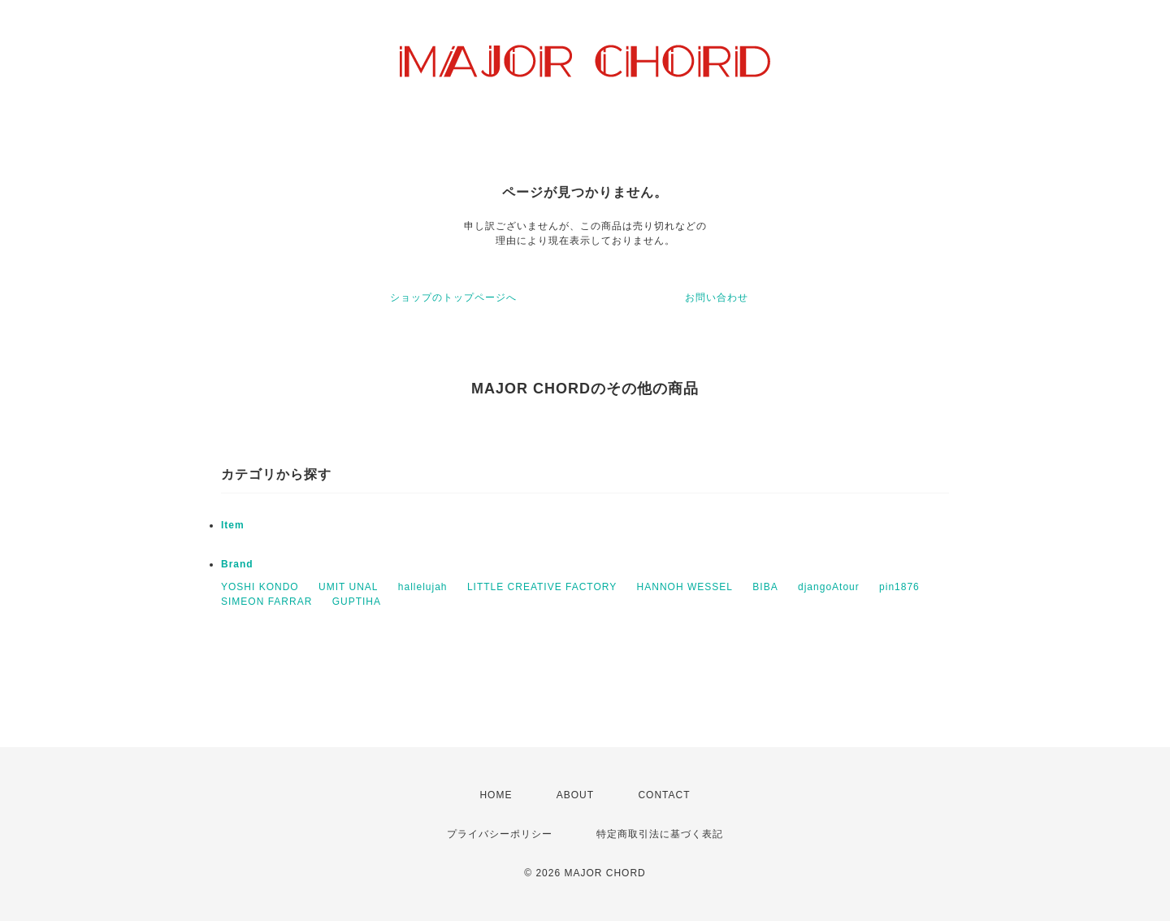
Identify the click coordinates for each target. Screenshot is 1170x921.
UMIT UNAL (348, 587)
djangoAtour (829, 587)
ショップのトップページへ (453, 297)
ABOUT (575, 795)
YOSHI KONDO (260, 587)
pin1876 (899, 587)
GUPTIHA (356, 601)
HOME (495, 795)
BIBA (765, 587)
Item (233, 525)
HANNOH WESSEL (685, 587)
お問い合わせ (716, 297)
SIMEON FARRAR (266, 601)
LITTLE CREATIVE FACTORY (542, 587)
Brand (237, 564)
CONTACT (664, 795)
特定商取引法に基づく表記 (659, 834)
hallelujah (423, 587)
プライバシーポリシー (499, 834)
